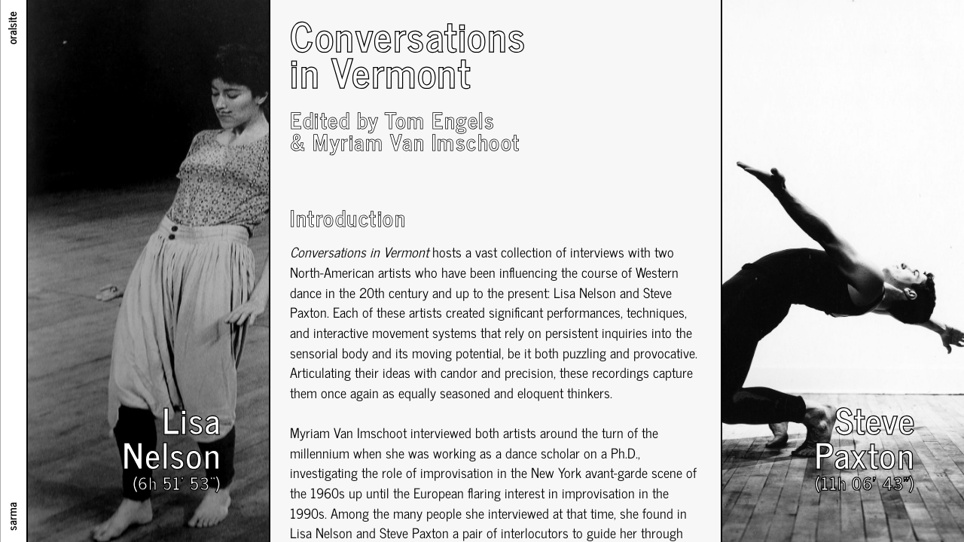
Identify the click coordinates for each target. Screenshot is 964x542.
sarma (11, 516)
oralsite (11, 27)
